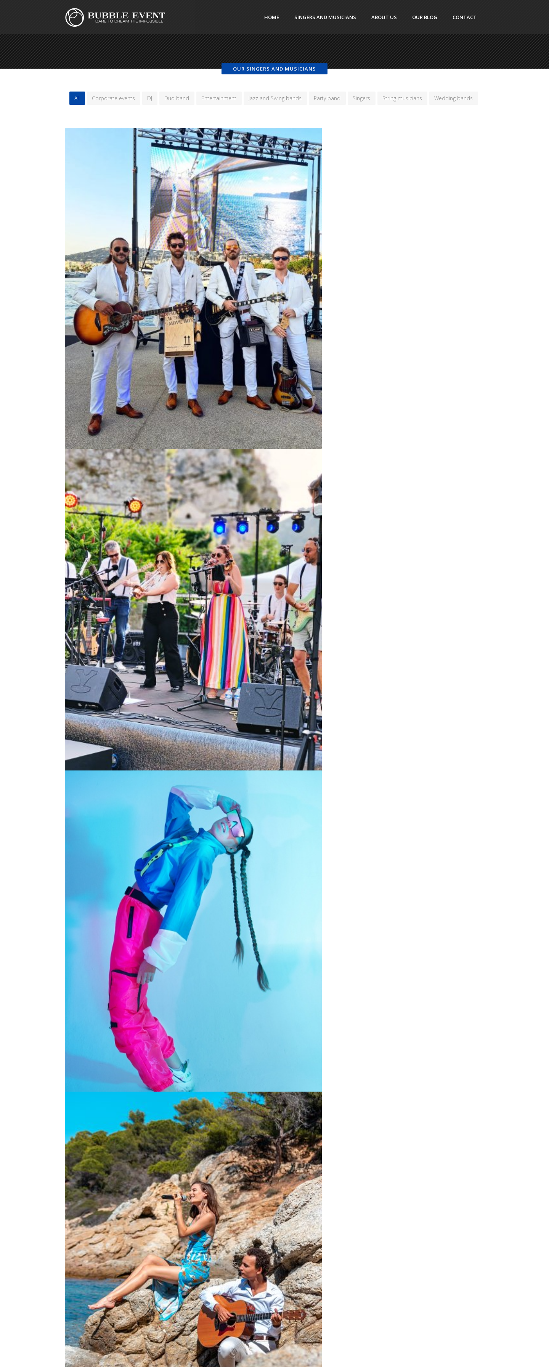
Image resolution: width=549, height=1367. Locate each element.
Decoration (399, 1247)
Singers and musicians (412, 1289)
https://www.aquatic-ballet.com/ (320, 1263)
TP (296, 1353)
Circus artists (401, 1230)
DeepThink (277, 1353)
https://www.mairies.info (310, 1238)
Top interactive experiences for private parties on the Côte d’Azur (219, 1262)
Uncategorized (403, 1297)
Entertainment (403, 1255)
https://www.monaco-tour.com (319, 1255)
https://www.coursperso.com (316, 1230)
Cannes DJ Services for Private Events (217, 1235)
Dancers (395, 1238)
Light (391, 1263)
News (392, 1272)
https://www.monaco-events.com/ (323, 1289)
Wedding (396, 1305)
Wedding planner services (212, 1284)
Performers (399, 1280)
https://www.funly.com (308, 1247)
